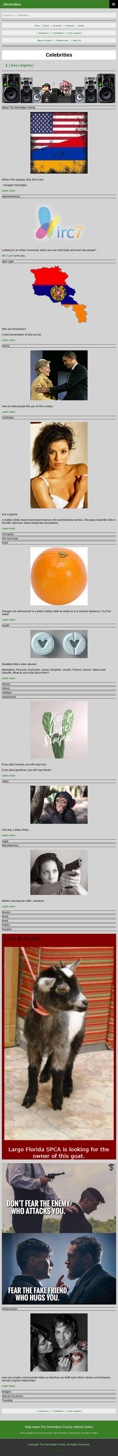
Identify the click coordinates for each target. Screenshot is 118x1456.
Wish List (77, 40)
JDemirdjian (12, 4)
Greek (81, 26)
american (8, 15)
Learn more (8, 190)
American (57, 26)
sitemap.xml (65, 1450)
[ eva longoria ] (75, 33)
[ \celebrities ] (58, 33)
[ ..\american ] (42, 33)
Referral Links (62, 40)
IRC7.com (7, 255)
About (46, 26)
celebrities (23, 15)
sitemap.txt (52, 1450)
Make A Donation (44, 40)
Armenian (70, 26)
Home (36, 26)
